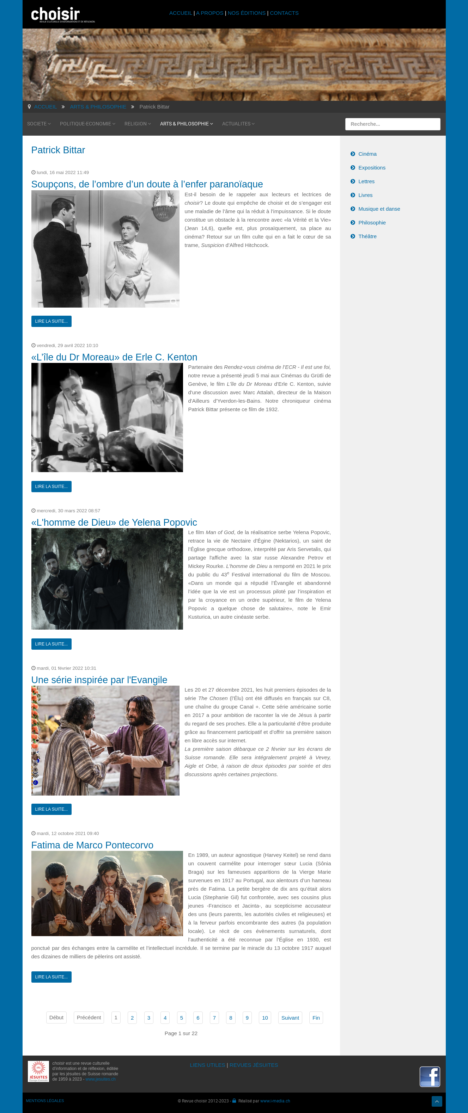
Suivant (290, 1017)
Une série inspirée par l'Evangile (99, 679)
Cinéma (368, 153)
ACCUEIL (181, 13)
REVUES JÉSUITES (254, 1064)
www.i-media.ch (275, 1100)
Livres (366, 194)
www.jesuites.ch (101, 1078)
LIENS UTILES (207, 1064)
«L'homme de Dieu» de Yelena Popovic (114, 522)
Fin (316, 1017)
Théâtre (368, 236)
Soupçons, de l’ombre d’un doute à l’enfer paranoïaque (147, 183)
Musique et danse (379, 208)
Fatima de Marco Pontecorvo (92, 844)
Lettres (367, 181)
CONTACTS (284, 13)
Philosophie (372, 222)
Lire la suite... (51, 320)
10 (265, 1017)
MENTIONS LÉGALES (45, 1100)
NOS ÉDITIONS (247, 13)
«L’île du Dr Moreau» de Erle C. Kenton (114, 356)
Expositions (372, 167)
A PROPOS (210, 13)
